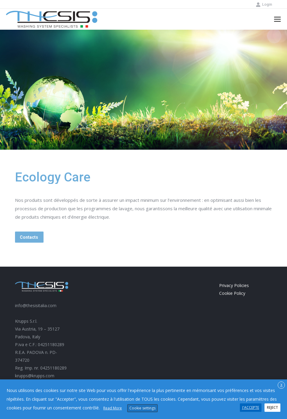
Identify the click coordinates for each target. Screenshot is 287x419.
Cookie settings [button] (142, 408)
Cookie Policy (232, 293)
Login (264, 4)
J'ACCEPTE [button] (250, 407)
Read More (112, 408)
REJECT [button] (272, 407)
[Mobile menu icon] (277, 19)
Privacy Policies (234, 285)
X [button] (281, 385)
